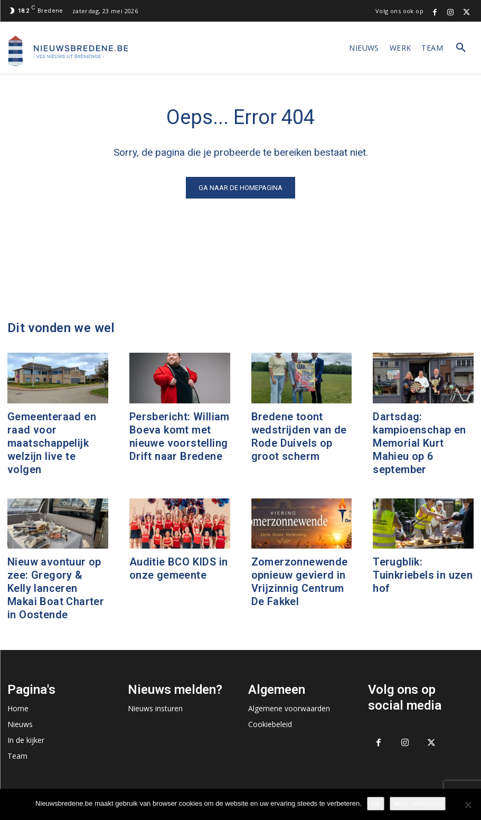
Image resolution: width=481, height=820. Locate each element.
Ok (375, 803)
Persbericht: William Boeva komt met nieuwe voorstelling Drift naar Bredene (179, 436)
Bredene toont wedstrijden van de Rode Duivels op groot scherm (299, 436)
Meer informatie (417, 803)
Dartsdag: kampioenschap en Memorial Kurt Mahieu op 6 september (419, 443)
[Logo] (68, 51)
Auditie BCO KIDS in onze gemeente (178, 568)
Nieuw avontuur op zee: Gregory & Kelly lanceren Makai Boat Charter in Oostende (55, 588)
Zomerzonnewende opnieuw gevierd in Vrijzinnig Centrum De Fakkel (299, 581)
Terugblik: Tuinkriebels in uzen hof (423, 575)
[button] (461, 48)
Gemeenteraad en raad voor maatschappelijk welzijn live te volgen (51, 443)
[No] (468, 804)
